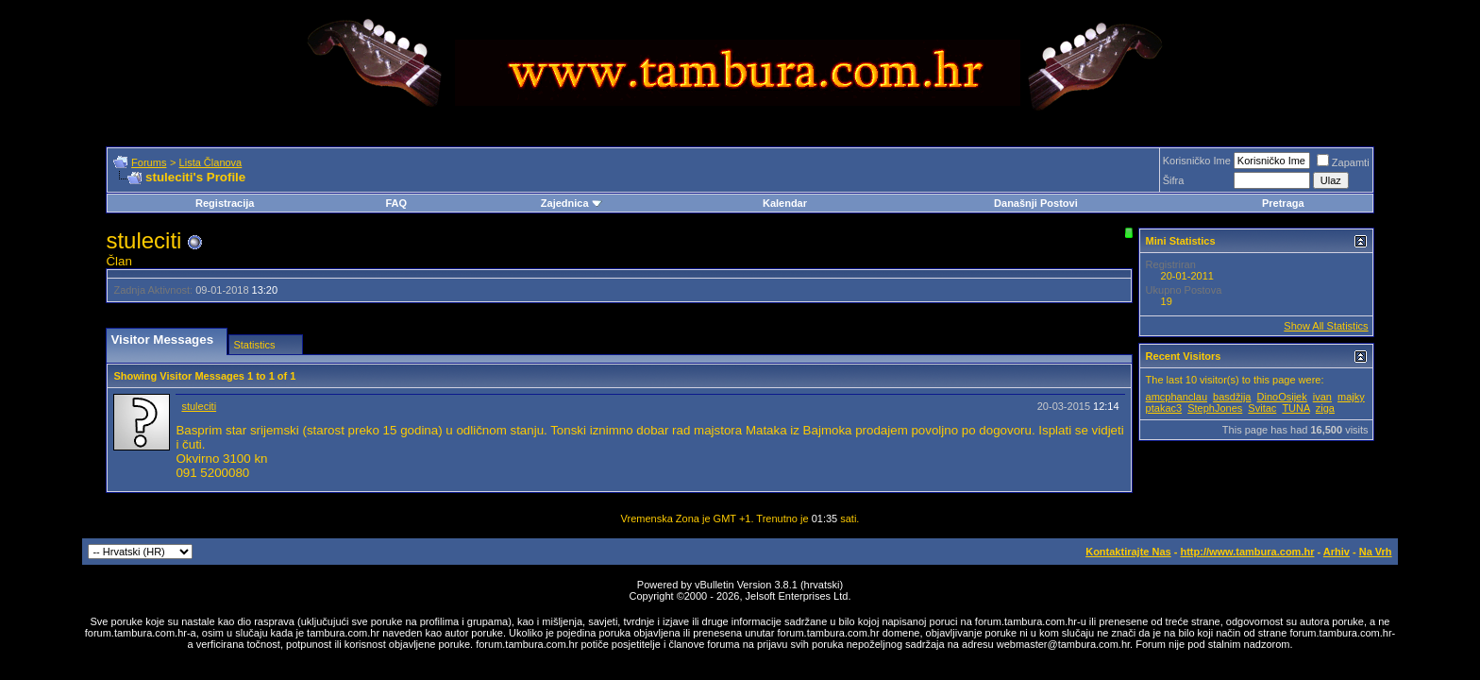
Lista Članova (211, 162)
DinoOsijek (1282, 396)
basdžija (1232, 396)
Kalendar (785, 203)
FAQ (396, 203)
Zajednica (571, 203)
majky (1351, 396)
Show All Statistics (1326, 326)
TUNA (1295, 408)
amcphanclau (1176, 396)
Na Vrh (1375, 551)
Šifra (1174, 180)
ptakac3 (1164, 408)
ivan (1322, 396)
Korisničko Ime (1197, 160)
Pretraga (1283, 203)
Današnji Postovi (1036, 203)
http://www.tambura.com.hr (1247, 551)
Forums (148, 162)
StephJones (1214, 408)
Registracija (224, 203)
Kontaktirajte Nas (1127, 551)
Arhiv (1336, 551)
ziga (1325, 408)
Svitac (1262, 408)
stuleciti (198, 406)
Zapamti (1343, 162)
